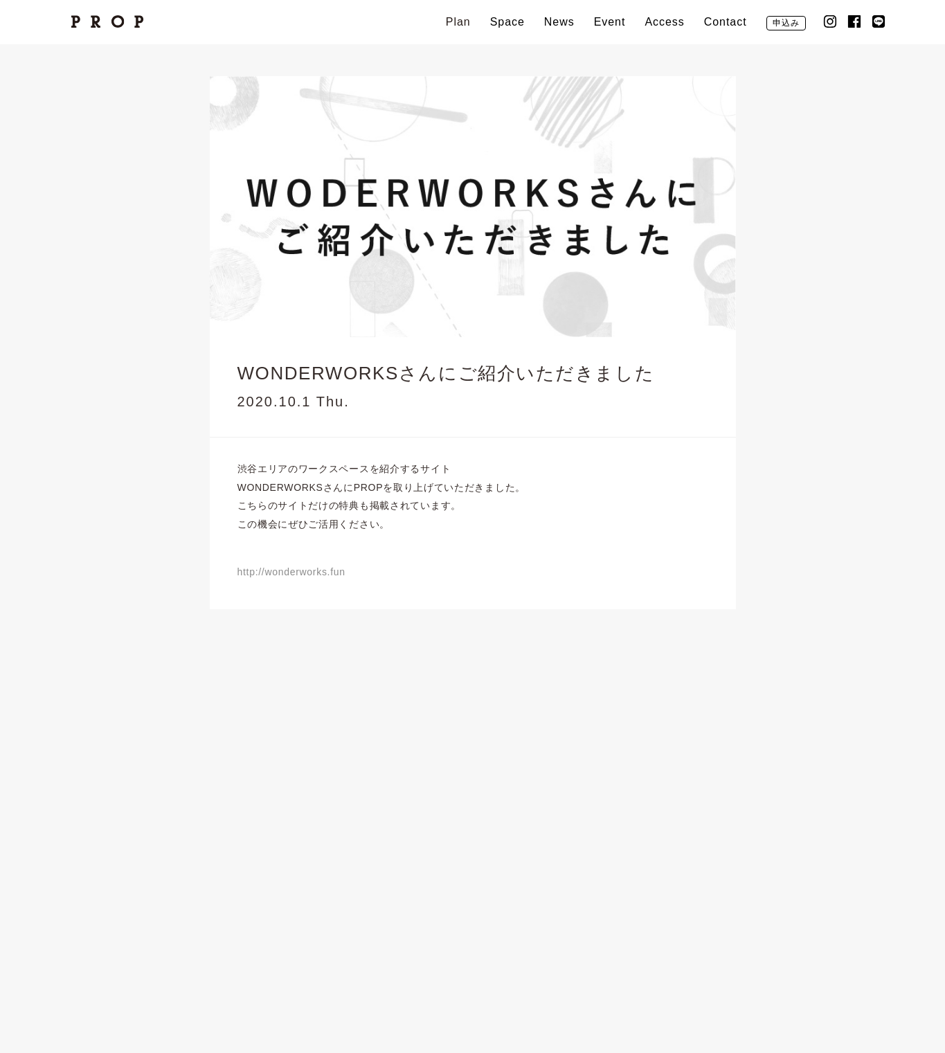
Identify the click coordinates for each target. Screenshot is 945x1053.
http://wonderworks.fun (291, 571)
